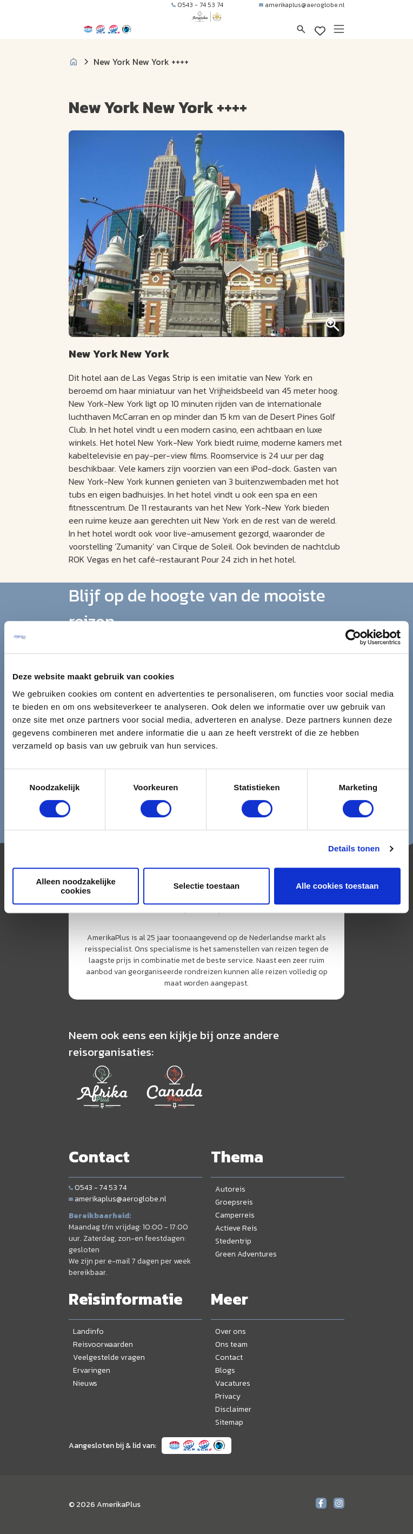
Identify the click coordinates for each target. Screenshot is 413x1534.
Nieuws (85, 1383)
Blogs (225, 1370)
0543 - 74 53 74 (197, 5)
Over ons (230, 1331)
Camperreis (235, 1215)
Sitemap (229, 1422)
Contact (229, 1357)
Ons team (231, 1344)
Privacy (228, 1396)
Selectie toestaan (207, 885)
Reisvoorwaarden (103, 1344)
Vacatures (232, 1383)
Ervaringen (91, 1370)
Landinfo (88, 1331)
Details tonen (353, 848)
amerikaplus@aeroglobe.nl (301, 5)
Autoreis (230, 1189)
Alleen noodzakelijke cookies (76, 886)
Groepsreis (234, 1202)
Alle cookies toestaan (337, 885)
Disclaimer (233, 1409)
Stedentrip (233, 1241)
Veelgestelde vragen (109, 1357)
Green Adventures (246, 1254)
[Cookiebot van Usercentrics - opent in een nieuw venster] (353, 637)
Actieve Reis (236, 1228)
